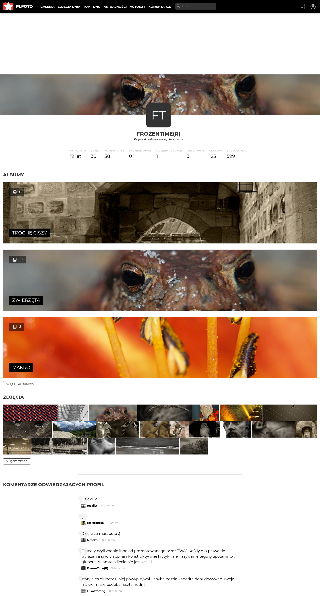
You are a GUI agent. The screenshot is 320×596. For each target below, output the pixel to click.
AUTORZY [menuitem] (137, 7)
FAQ (59, 579)
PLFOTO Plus (39, 579)
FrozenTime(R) (158, 133)
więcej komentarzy (22, 551)
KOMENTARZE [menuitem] (159, 7)
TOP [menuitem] (86, 7)
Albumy (13, 175)
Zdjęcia (13, 262)
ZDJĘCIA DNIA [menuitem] (69, 7)
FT (158, 115)
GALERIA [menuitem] (47, 7)
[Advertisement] (160, 43)
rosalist (92, 413)
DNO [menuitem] (97, 7)
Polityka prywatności (45, 586)
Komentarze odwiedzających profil (53, 393)
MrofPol (92, 448)
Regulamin (14, 586)
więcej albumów (20, 249)
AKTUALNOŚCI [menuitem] (115, 7)
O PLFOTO (14, 579)
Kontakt (95, 579)
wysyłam (227, 533)
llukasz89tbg (96, 499)
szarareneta (95, 431)
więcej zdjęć (17, 369)
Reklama (76, 579)
